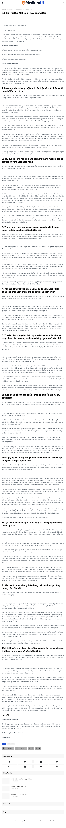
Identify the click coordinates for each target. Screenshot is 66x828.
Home (3, 9)
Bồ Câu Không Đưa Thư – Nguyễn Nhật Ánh (22, 779)
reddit (39, 820)
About (24, 821)
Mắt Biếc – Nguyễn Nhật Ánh (18, 786)
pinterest (45, 820)
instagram (55, 820)
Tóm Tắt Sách (9, 9)
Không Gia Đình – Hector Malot (19, 794)
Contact (32, 821)
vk (50, 820)
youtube (62, 820)
